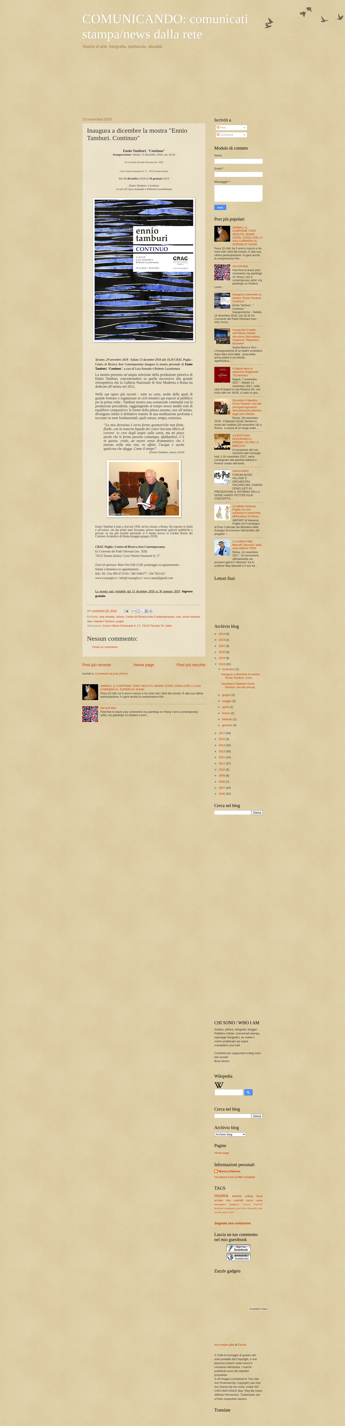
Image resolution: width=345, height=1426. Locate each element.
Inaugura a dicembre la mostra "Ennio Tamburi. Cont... (240, 676)
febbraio (227, 719)
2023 (222, 639)
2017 (222, 733)
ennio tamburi (191, 616)
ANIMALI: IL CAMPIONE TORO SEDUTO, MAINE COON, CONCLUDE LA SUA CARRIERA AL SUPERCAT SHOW (247, 236)
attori (225, 1212)
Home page (144, 665)
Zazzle (242, 1344)
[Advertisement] (115, 82)
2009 (222, 775)
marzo (226, 713)
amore (237, 1196)
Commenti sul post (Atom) (111, 673)
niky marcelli (234, 1200)
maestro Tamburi (104, 621)
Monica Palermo (229, 1171)
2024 (222, 633)
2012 (222, 757)
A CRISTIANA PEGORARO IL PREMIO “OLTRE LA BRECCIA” (245, 440)
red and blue (108, 707)
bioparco (234, 1204)
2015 (222, 739)
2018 (222, 664)
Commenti (225, 134)
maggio (227, 701)
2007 (222, 787)
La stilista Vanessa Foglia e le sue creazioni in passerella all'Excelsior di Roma (246, 511)
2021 (222, 646)
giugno (226, 695)
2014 (222, 745)
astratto (218, 1212)
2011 (222, 763)
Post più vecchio (191, 665)
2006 (222, 793)
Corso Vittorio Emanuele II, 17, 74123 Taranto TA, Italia (137, 625)
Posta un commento (105, 647)
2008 (222, 781)
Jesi (89, 621)
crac (178, 616)
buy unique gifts (224, 1344)
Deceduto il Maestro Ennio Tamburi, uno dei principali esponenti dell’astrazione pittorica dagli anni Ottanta (246, 407)
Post (221, 127)
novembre (228, 669)
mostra (221, 1195)
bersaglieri (220, 1204)
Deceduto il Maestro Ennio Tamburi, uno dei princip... (239, 685)
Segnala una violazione (232, 1223)
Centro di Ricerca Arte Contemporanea (149, 616)
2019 (222, 658)
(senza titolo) (240, 470)
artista (120, 616)
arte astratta (107, 616)
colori (231, 1212)
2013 (222, 751)
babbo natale (254, 1200)
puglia (120, 621)
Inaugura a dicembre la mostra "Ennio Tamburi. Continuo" (247, 298)
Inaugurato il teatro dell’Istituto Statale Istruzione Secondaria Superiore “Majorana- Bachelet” (246, 336)
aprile (226, 707)
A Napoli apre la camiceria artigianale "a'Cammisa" (245, 372)
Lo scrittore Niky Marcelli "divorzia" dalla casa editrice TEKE (246, 545)
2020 (222, 652)
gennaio (227, 725)
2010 (222, 769)
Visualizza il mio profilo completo (234, 1177)
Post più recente (96, 665)
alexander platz (255, 1208)
